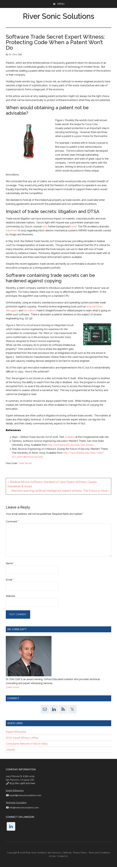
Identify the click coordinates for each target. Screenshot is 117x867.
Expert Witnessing (16, 731)
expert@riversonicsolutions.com (25, 795)
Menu (60, 3)
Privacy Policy (80, 852)
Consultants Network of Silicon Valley (27, 743)
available (70, 436)
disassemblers (94, 306)
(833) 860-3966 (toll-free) (22, 783)
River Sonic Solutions (58, 16)
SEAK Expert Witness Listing (22, 737)
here (44, 226)
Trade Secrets (25, 463)
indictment (12, 230)
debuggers (12, 310)
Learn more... (13, 687)
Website (10, 596)
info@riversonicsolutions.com (24, 807)
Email (9, 579)
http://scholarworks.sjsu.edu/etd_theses (70, 444)
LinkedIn (10, 749)
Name (10, 563)
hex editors (29, 310)
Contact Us (62, 856)
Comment (12, 521)
